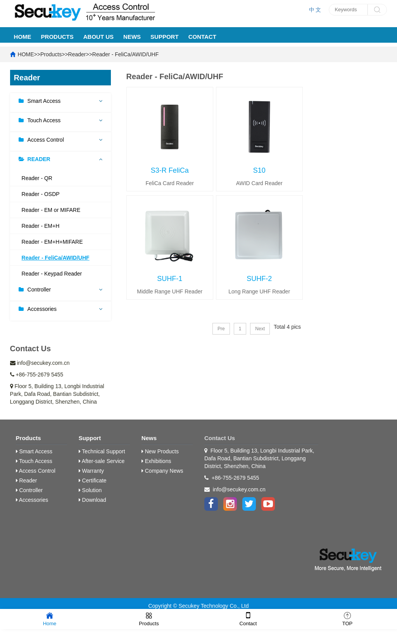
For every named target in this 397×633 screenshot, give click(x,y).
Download (92, 500)
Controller (39, 289)
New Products (160, 451)
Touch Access (44, 120)
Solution (90, 490)
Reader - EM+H (41, 226)
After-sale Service (102, 461)
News (132, 36)
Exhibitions (156, 461)
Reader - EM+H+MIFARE (52, 242)
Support (164, 36)
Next (260, 328)
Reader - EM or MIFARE (51, 210)
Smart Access (44, 101)
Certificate (93, 480)
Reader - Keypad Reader (52, 274)
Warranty (91, 471)
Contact (202, 36)
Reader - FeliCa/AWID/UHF (125, 54)
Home (50, 618)
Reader (77, 54)
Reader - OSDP (41, 194)
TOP (347, 618)
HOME (22, 36)
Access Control (46, 140)
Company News (162, 471)
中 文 (315, 10)
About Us (98, 36)
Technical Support (102, 451)
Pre (221, 328)
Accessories (42, 309)
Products (57, 36)
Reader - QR (37, 178)
